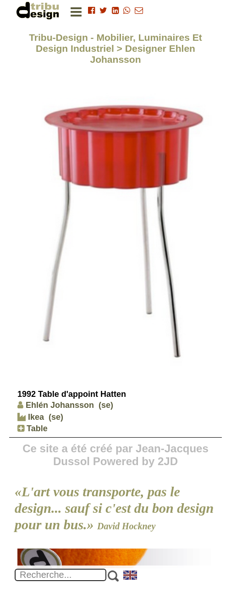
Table (32, 428)
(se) (106, 405)
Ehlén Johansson (55, 405)
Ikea (30, 417)
